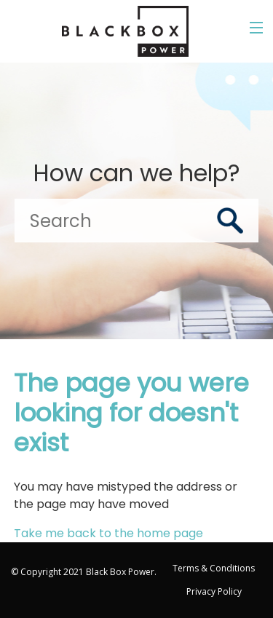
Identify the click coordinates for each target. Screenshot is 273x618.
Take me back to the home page (108, 533)
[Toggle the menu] (256, 27)
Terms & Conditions (214, 568)
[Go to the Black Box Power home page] (125, 31)
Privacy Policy (214, 591)
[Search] (136, 220)
